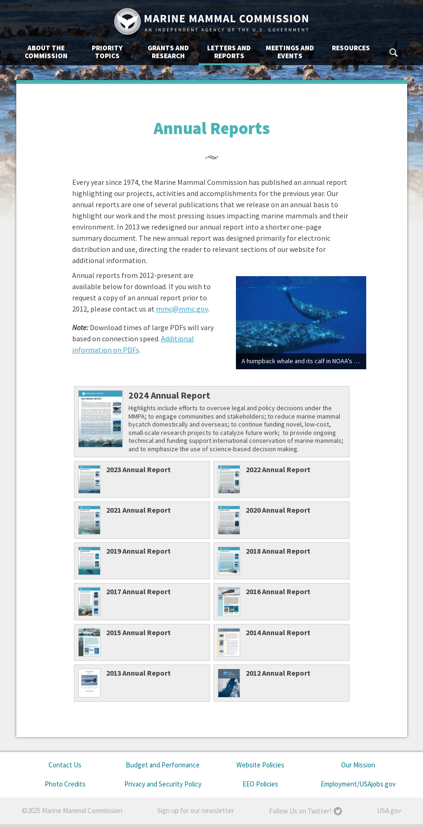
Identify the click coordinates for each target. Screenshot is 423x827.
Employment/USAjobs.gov (358, 784)
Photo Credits (65, 784)
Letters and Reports (229, 51)
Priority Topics (107, 51)
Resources (351, 47)
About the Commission (46, 51)
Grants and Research (168, 51)
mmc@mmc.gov (182, 308)
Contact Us (64, 764)
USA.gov (389, 810)
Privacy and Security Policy (162, 784)
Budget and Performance (163, 764)
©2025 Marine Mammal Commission (72, 810)
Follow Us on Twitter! (300, 811)
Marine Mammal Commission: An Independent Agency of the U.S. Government (211, 21)
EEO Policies (260, 784)
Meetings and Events (290, 51)
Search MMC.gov (394, 52)
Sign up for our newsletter (195, 810)
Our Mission (358, 764)
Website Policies (260, 764)
